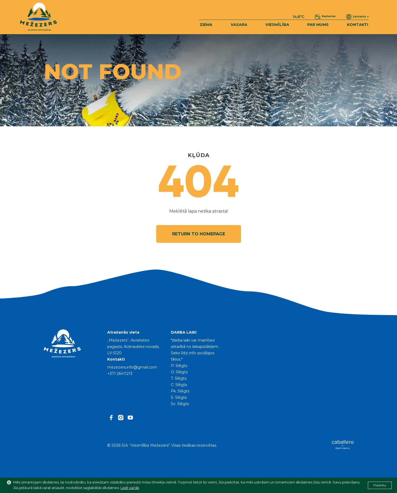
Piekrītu (379, 485)
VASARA (244, 25)
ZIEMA (212, 25)
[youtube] (130, 418)
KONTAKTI (358, 25)
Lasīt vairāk (130, 488)
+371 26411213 (119, 374)
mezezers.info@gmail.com (132, 367)
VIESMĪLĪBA (281, 25)
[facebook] (111, 418)
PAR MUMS (320, 25)
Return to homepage (198, 234)
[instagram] (121, 418)
